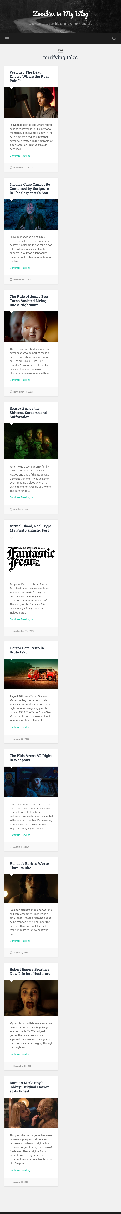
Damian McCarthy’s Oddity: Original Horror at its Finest (29, 1089)
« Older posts (15, 1200)
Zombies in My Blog (60, 13)
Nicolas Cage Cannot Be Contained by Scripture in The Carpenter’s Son (30, 189)
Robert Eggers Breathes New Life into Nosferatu (30, 973)
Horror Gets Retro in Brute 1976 (27, 651)
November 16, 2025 (23, 392)
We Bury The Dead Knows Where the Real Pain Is (29, 76)
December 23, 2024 (23, 1068)
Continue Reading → (22, 156)
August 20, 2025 (21, 741)
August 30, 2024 (21, 1185)
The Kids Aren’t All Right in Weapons (30, 759)
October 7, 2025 (21, 510)
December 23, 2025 (23, 168)
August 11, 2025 (21, 849)
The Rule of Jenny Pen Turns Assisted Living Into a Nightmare (29, 301)
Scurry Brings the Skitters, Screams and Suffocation (28, 413)
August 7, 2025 (20, 955)
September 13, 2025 (23, 632)
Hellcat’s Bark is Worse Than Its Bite (29, 867)
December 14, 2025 (23, 280)
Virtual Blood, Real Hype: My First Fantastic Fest (31, 529)
